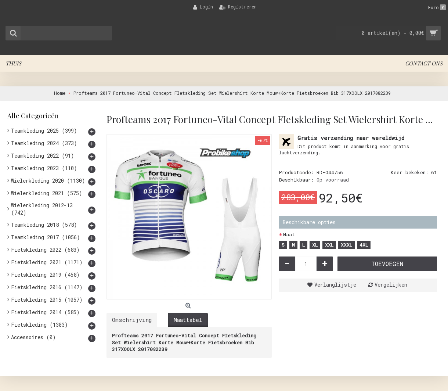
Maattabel (188, 319)
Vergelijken (391, 284)
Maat (289, 234)
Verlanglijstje (335, 284)
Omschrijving (132, 319)
